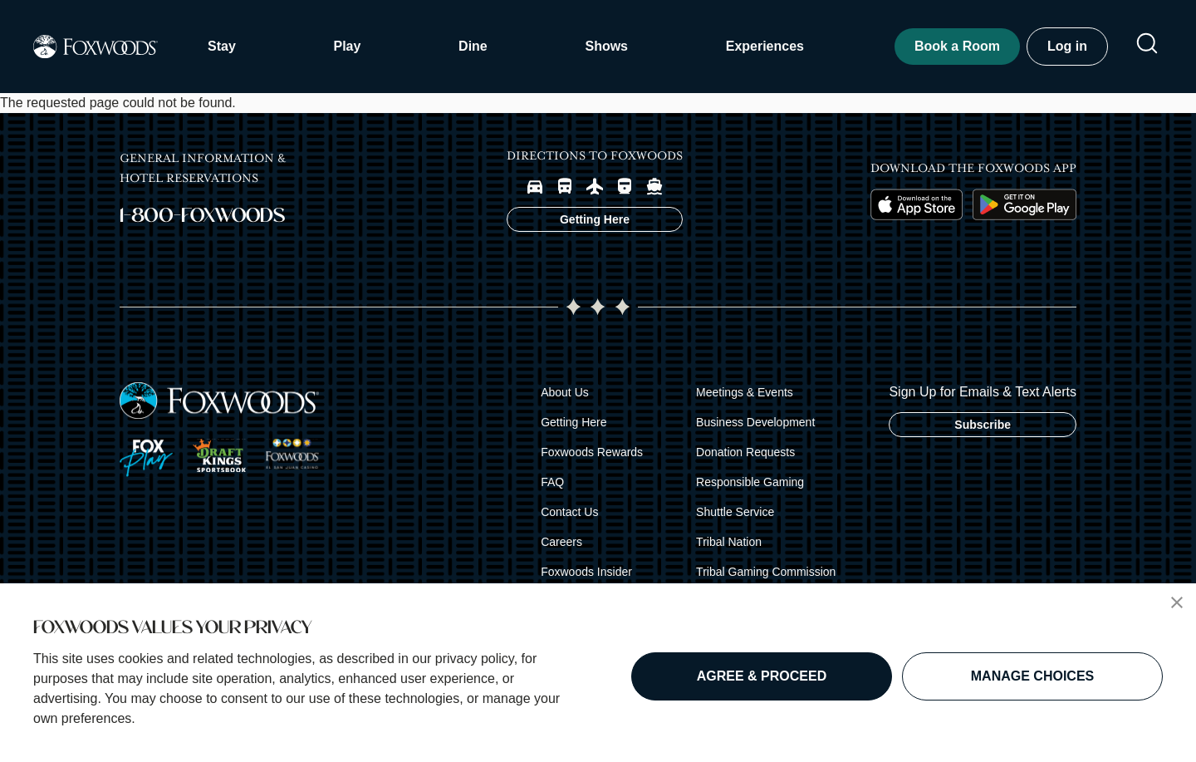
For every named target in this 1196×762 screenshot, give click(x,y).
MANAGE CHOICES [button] (1032, 676)
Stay (222, 46)
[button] (1177, 602)
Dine (473, 46)
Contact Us (569, 512)
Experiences (765, 46)
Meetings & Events (744, 392)
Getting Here (573, 422)
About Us (565, 392)
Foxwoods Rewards (592, 452)
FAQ (552, 482)
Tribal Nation (729, 541)
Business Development (755, 422)
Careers (561, 541)
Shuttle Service (735, 512)
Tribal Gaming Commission (766, 571)
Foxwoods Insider (586, 571)
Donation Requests (745, 452)
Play (346, 46)
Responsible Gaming (750, 482)
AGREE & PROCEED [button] (761, 676)
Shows (606, 46)
